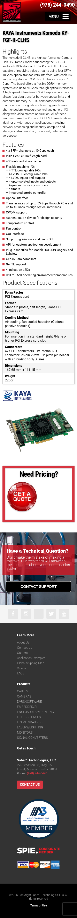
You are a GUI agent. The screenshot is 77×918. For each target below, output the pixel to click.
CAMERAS (24, 696)
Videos (21, 668)
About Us (23, 642)
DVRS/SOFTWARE (29, 701)
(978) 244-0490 (37, 773)
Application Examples (31, 658)
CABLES (22, 691)
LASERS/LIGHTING (30, 727)
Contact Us (24, 648)
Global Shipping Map (30, 663)
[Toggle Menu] (58, 16)
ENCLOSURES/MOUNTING (35, 712)
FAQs (20, 673)
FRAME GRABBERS (30, 722)
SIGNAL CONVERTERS (32, 738)
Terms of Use (38, 905)
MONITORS (25, 732)
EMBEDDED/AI (27, 707)
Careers (22, 653)
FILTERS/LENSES (29, 717)
